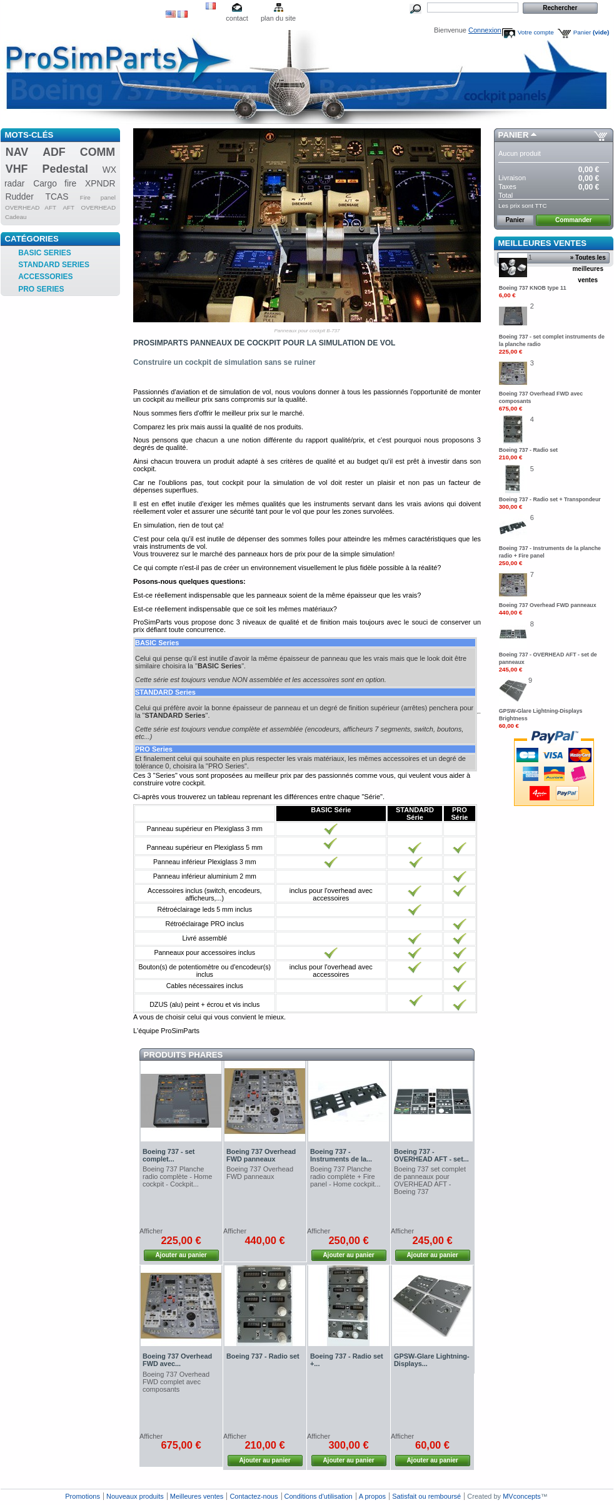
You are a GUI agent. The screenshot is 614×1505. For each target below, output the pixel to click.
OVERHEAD (98, 207)
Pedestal (65, 169)
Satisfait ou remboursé (426, 1496)
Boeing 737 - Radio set (262, 1356)
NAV (17, 152)
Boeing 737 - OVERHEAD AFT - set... (431, 1155)
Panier (591, 32)
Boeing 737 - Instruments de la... (341, 1155)
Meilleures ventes (542, 243)
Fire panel (98, 197)
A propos (372, 1496)
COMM (97, 152)
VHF (17, 169)
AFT (68, 207)
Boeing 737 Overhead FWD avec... (177, 1359)
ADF (54, 152)
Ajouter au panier (180, 1255)
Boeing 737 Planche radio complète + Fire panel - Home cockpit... (345, 1176)
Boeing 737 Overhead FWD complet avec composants (176, 1381)
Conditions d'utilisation (318, 1496)
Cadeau (16, 216)
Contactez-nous (253, 1496)
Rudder (19, 196)
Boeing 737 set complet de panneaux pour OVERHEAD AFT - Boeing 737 (430, 1180)
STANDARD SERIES (53, 264)
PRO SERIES (41, 289)
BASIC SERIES (44, 252)
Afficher (151, 1231)
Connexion (484, 30)
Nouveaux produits (135, 1496)
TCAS (57, 196)
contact (237, 18)
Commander (573, 220)
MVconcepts (522, 1496)
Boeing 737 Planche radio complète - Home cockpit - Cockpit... (177, 1176)
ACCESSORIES (45, 276)
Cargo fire (54, 183)
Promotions (82, 1496)
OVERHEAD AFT (30, 207)
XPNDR (100, 183)
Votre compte (536, 32)
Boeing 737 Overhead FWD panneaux (261, 1155)
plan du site (278, 18)
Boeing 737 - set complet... (168, 1155)
